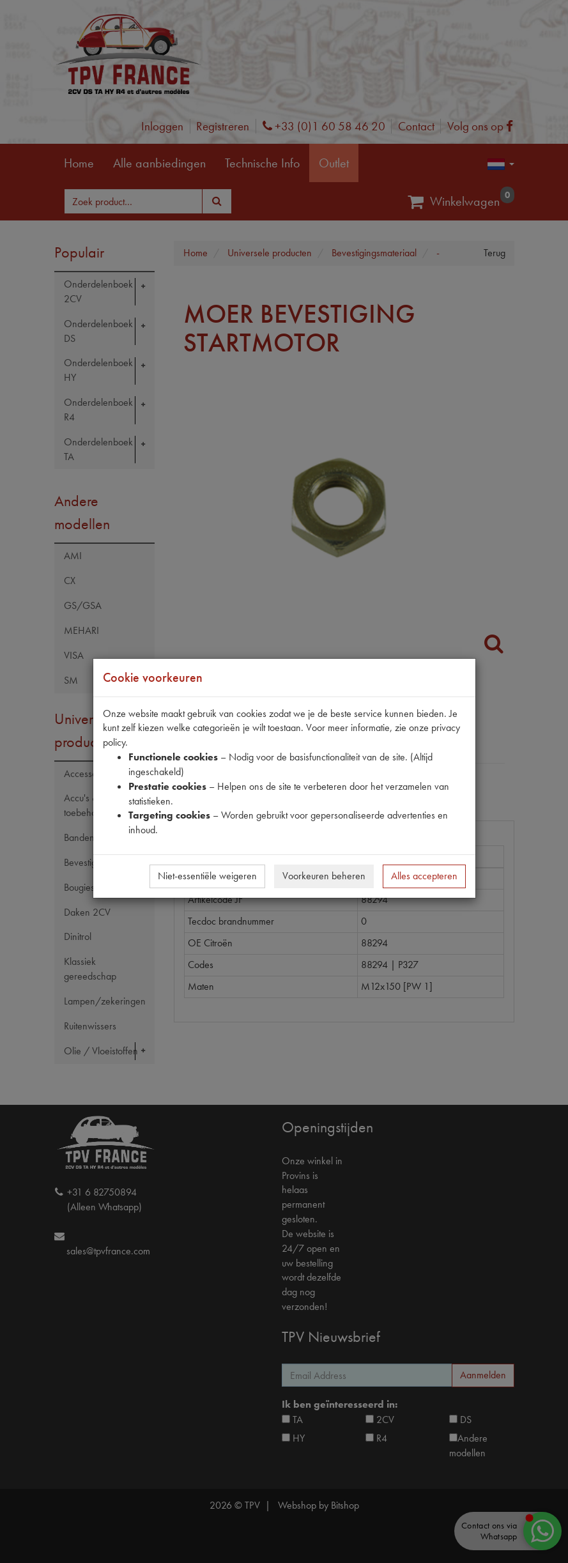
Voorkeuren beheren (323, 875)
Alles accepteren (424, 875)
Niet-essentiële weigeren (207, 875)
